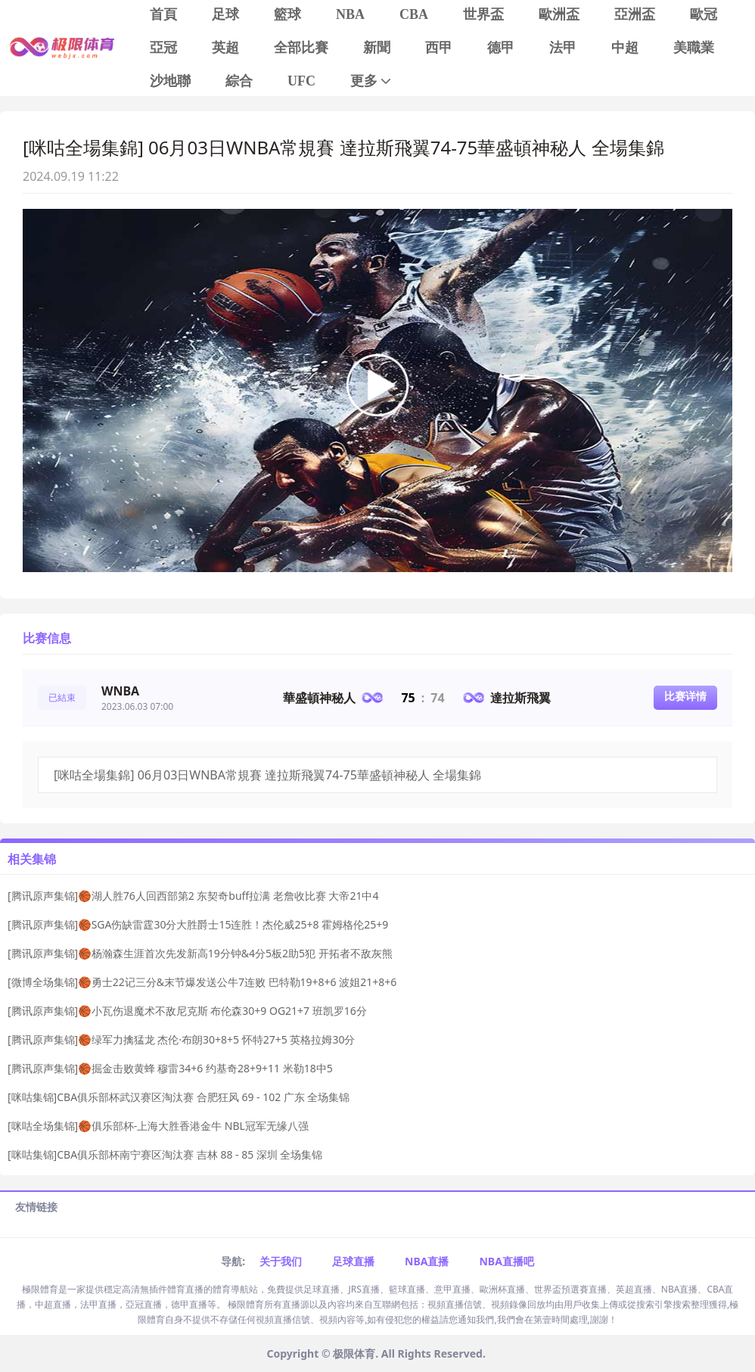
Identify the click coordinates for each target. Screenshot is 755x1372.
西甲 (438, 47)
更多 (371, 81)
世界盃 (483, 14)
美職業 (693, 47)
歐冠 (703, 14)
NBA (350, 14)
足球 (225, 14)
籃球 (287, 14)
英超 (225, 47)
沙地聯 (170, 81)
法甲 (562, 47)
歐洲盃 (559, 14)
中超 (624, 47)
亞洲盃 (634, 14)
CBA (413, 14)
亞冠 (163, 47)
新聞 (376, 47)
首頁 (163, 14)
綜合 (239, 81)
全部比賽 (301, 47)
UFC (301, 81)
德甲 (500, 47)
